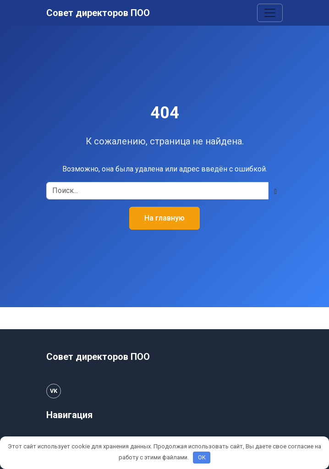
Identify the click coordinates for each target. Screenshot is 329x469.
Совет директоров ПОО (98, 12)
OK (202, 457)
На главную (164, 218)
